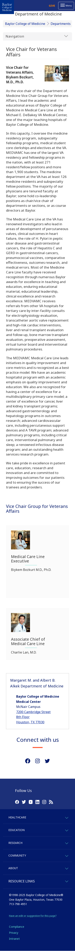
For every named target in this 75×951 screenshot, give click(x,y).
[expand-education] (66, 829)
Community (17, 855)
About (13, 868)
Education (16, 830)
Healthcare (17, 817)
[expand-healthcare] (66, 817)
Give (52, 5)
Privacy (13, 933)
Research (15, 843)
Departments (61, 23)
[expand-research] (66, 842)
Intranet (14, 939)
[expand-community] (66, 855)
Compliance (16, 927)
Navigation (37, 36)
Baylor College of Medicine (25, 23)
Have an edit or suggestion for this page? (32, 916)
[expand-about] (66, 868)
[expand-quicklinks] (66, 880)
